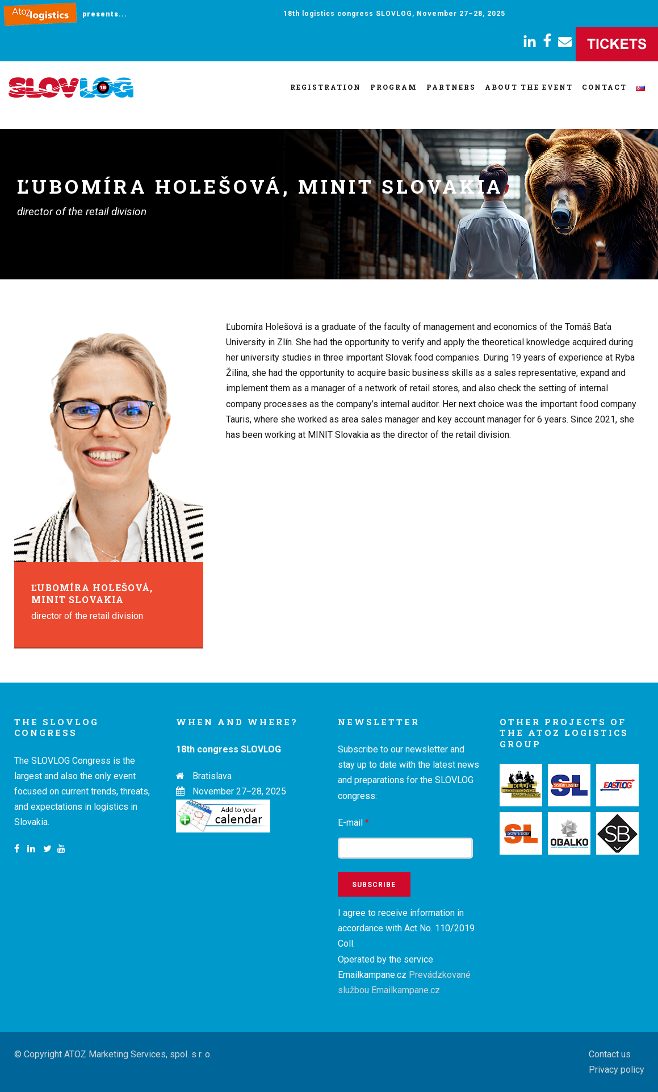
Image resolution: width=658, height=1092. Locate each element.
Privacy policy (616, 1069)
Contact (604, 86)
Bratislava (212, 776)
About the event (529, 86)
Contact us (610, 1054)
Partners (451, 86)
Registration (325, 86)
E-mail (353, 822)
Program (393, 86)
